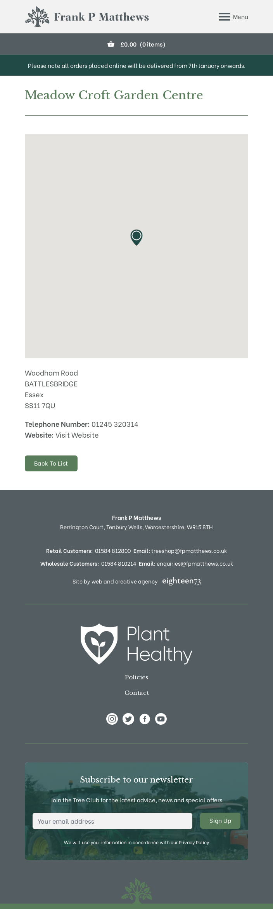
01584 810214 (118, 563)
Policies (136, 677)
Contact (136, 692)
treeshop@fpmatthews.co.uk (180, 550)
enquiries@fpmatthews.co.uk (186, 563)
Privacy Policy (194, 842)
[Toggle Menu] (233, 17)
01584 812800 (113, 550)
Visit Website (77, 434)
